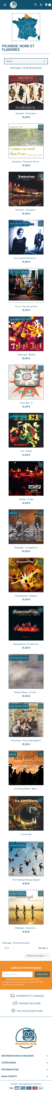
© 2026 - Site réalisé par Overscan (26, 1084)
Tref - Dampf (26, 451)
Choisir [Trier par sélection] (26, 61)
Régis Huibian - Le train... (26, 692)
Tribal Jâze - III (26, 403)
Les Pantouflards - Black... (26, 788)
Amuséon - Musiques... (26, 210)
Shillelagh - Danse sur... (26, 928)
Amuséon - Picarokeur (26, 113)
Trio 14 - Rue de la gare (26, 306)
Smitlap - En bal (26, 499)
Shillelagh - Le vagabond (26, 547)
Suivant (43, 948)
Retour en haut (37, 955)
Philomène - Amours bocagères (26, 740)
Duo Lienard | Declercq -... (26, 258)
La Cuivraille (26, 834)
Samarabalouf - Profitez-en (26, 644)
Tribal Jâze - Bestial (26, 354)
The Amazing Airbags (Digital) (26, 879)
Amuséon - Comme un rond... (26, 161)
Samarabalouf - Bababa (26, 596)
